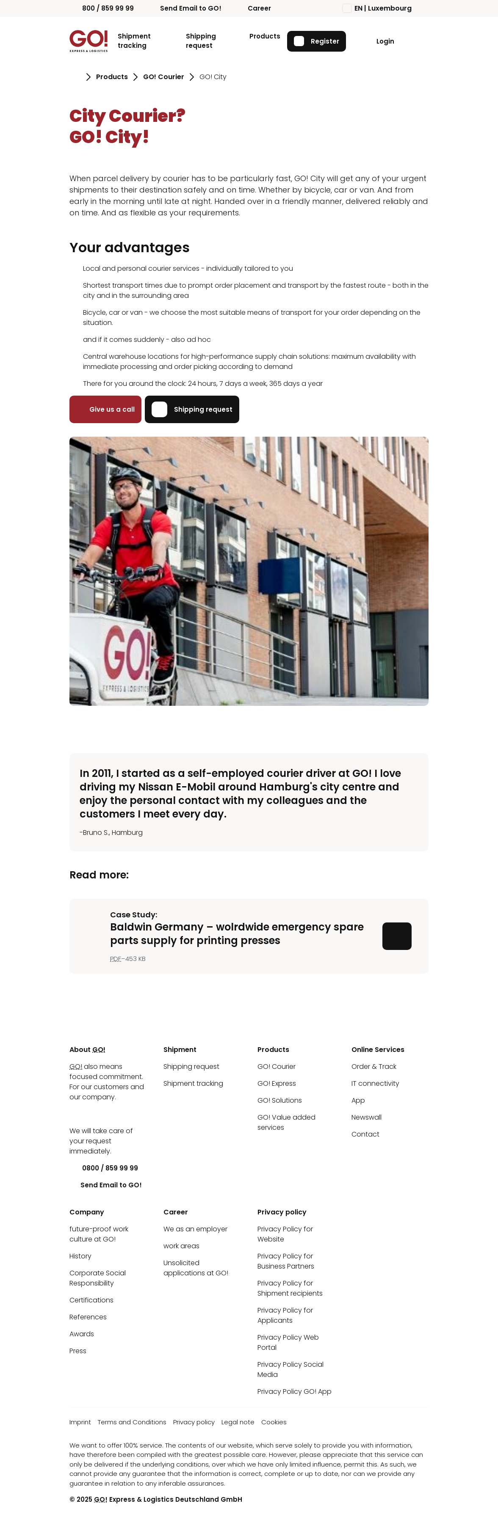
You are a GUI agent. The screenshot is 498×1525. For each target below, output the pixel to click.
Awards (81, 1334)
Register (316, 41)
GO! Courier (276, 1066)
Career (253, 8)
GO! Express (276, 1083)
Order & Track (373, 1066)
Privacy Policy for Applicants (285, 1315)
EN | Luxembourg (377, 8)
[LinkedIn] (75, 1114)
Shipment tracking (134, 41)
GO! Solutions (279, 1100)
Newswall (366, 1117)
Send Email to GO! (184, 8)
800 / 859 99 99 (101, 8)
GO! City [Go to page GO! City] (213, 77)
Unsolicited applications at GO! (195, 1268)
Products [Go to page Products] (112, 77)
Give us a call (105, 409)
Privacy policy (194, 1422)
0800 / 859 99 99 (103, 1168)
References (88, 1317)
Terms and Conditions (132, 1422)
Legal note (238, 1422)
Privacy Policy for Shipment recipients (290, 1288)
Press (77, 1351)
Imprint (80, 1422)
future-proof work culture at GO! (98, 1234)
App (358, 1100)
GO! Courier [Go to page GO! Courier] (163, 77)
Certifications (91, 1300)
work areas (181, 1246)
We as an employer (195, 1229)
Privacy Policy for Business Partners (285, 1261)
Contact (365, 1134)
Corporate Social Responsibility (97, 1278)
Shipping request (201, 41)
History (80, 1256)
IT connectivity (375, 1083)
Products (264, 36)
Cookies (274, 1422)
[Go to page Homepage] (75, 77)
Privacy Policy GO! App (294, 1391)
